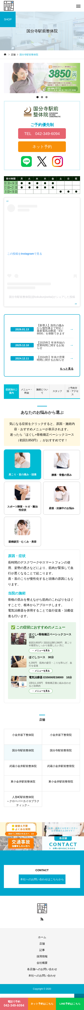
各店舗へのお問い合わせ (42, 969)
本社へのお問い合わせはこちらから (42, 879)
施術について (42, 391)
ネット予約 (42, 146)
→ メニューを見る (41, 650)
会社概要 (42, 962)
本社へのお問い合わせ (42, 975)
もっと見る (66, 368)
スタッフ (57, 391)
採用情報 (42, 956)
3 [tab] (46, 97)
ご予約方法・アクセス (72, 391)
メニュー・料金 (27, 391)
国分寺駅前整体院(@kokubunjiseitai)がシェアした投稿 (42, 296)
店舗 (42, 943)
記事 (42, 950)
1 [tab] (37, 97)
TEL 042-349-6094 (42, 133)
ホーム (42, 937)
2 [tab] (42, 97)
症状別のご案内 (11, 391)
